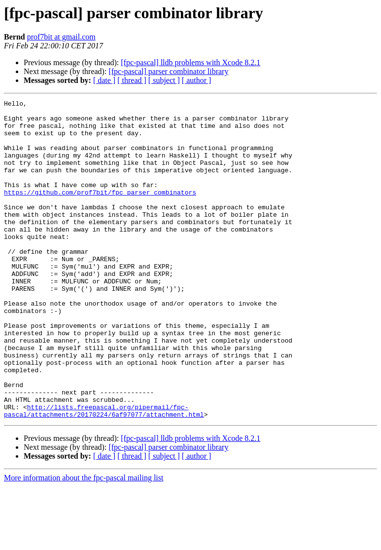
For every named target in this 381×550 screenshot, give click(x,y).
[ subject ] (164, 80)
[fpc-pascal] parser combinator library (168, 71)
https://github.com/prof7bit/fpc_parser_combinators (100, 211)
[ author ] (196, 80)
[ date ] (104, 80)
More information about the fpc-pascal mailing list (83, 541)
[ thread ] (131, 80)
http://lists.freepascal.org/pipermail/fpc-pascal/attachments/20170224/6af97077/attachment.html (104, 473)
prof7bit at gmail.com (61, 37)
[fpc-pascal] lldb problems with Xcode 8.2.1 (190, 62)
